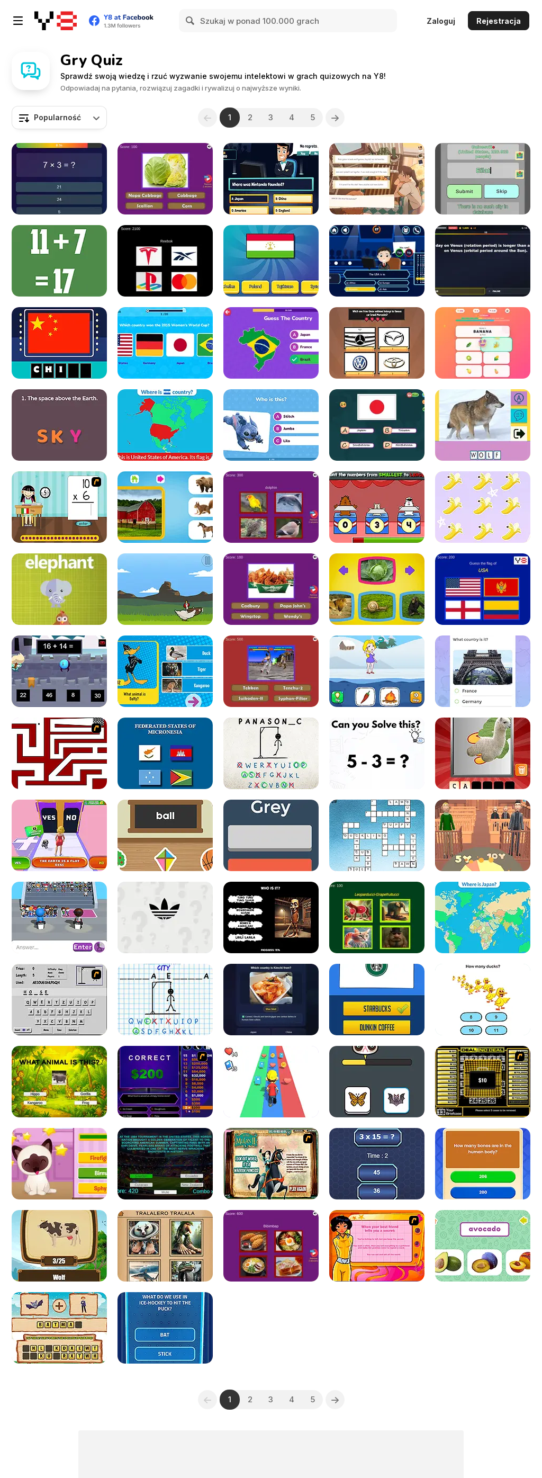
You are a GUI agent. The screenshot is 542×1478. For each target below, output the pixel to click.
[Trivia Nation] (482, 261)
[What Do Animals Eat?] (376, 589)
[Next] (335, 117)
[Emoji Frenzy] (482, 343)
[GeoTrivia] (271, 999)
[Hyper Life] (271, 1081)
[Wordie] (59, 425)
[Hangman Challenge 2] (271, 753)
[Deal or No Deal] (482, 1081)
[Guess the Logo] (376, 999)
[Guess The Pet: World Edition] (271, 507)
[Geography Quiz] (165, 753)
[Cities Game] (482, 178)
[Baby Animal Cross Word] (376, 835)
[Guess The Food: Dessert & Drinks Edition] (271, 1246)
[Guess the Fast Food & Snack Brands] (271, 589)
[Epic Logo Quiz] (165, 917)
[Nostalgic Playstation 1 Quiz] (271, 671)
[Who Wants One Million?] (165, 1081)
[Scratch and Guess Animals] (482, 753)
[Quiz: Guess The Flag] (271, 261)
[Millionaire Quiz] (271, 178)
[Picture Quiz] (482, 425)
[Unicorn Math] (482, 507)
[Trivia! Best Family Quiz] (376, 343)
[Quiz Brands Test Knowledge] (165, 261)
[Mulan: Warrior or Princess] (271, 1163)
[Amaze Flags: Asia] (59, 343)
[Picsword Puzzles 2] (59, 1328)
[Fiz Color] (271, 835)
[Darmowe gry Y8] (55, 20)
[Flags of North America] (165, 425)
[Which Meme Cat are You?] (376, 1081)
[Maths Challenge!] (376, 1163)
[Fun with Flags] (376, 425)
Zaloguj (441, 20)
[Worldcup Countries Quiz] (165, 1163)
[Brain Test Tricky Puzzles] (376, 753)
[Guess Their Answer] (59, 917)
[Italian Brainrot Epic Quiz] (376, 917)
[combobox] (59, 117)
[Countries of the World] (482, 917)
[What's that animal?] (59, 589)
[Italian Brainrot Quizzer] (165, 1246)
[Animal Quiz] (59, 1081)
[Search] (190, 20)
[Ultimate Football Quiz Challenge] (165, 343)
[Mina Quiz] (59, 1246)
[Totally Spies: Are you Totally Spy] (376, 1246)
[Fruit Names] (482, 1246)
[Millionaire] (376, 261)
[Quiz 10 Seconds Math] (59, 178)
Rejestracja (498, 20)
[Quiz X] (482, 1163)
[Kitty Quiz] (59, 1163)
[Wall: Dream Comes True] (165, 1328)
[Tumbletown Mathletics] (376, 507)
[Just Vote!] (482, 671)
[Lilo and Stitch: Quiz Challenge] (271, 425)
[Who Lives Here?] (165, 507)
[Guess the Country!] (271, 343)
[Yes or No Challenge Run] (59, 835)
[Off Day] (376, 178)
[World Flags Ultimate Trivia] (482, 589)
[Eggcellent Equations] (165, 589)
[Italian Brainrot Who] (271, 917)
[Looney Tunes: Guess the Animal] (165, 671)
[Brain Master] (482, 999)
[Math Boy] (59, 671)
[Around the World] (59, 507)
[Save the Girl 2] (376, 671)
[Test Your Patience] (59, 753)
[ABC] (165, 835)
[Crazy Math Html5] (59, 261)
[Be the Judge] (482, 835)
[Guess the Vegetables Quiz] (165, 178)
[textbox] (59, 117)
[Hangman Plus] (59, 999)
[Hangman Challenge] (165, 999)
